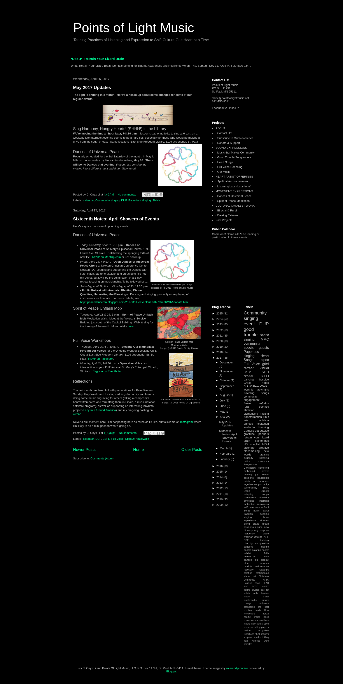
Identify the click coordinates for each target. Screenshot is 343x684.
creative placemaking (256, 449)
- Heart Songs (224, 162)
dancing (249, 379)
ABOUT (220, 128)
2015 (220, 471)
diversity (264, 497)
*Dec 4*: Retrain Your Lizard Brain (97, 59)
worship (249, 389)
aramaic (264, 454)
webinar (248, 536)
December (226, 362)
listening (264, 457)
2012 (220, 488)
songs (265, 393)
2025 (220, 313)
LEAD (266, 583)
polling (257, 627)
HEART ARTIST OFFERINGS (234, 176)
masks (247, 624)
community (252, 343)
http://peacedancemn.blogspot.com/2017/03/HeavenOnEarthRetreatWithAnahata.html (134, 302)
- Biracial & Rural (226, 210)
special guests (256, 347)
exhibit (247, 553)
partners (263, 434)
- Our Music (222, 171)
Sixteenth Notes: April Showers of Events (116, 218)
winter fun (250, 427)
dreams (264, 520)
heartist (247, 617)
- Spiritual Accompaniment (231, 181)
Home (138, 449)
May (223, 411)
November (226, 371)
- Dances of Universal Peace (233, 196)
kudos (247, 620)
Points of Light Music (133, 27)
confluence (263, 603)
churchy (248, 543)
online (247, 461)
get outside (262, 430)
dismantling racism (256, 413)
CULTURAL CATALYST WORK (235, 205)
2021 (220, 335)
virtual (264, 368)
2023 (220, 324)
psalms (247, 630)
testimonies (262, 572)
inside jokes (261, 617)
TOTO (255, 586)
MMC (265, 339)
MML (266, 487)
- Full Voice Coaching (228, 167)
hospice (264, 379)
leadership (263, 477)
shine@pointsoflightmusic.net (230, 98)
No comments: (126, 194)
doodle (265, 546)
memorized (250, 556)
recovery (249, 569)
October (225, 380)
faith (266, 553)
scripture (248, 637)
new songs (257, 624)
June (223, 406)
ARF (266, 536)
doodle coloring (252, 549)
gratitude (249, 434)
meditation (262, 423)
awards (255, 590)
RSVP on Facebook (100, 358)
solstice (248, 572)
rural (246, 406)
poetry (255, 530)
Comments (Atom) (102, 458)
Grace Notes (256, 382)
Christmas (264, 576)
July (223, 400)
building (264, 540)
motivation (249, 504)
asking (247, 590)
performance (261, 566)
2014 (220, 477)
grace (256, 523)
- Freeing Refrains (226, 215)
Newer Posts (84, 449)
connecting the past (256, 607)
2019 (220, 346)
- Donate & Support (227, 143)
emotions (249, 500)
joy (257, 474)
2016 (220, 466)
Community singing (107, 200)
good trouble (251, 332)
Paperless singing (139, 200)
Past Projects (223, 220)
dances (248, 423)
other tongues (256, 563)
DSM (247, 372)
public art (250, 481)
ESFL (106, 438)
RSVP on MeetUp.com (106, 257)
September (227, 386)
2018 (220, 352)
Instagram (187, 422)
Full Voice (117, 438)
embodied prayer (256, 470)
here (130, 326)
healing (248, 474)
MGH (265, 444)
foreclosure (249, 613)
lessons (254, 620)
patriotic (248, 566)
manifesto (264, 620)
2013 (220, 482)
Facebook (218, 108)
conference (250, 497)
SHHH (156, 200)
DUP (124, 200)
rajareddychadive (237, 668)
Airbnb (77, 414)
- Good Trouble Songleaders (233, 157)
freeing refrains (256, 403)
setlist (264, 335)
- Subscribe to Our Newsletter (234, 138)
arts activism (256, 420)
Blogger (171, 671)
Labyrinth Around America (99, 410)
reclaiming (263, 504)
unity (266, 484)
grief (265, 364)
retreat (249, 368)
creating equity (252, 610)
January (225, 459)
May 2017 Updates (92, 87)
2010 (220, 499)
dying (247, 523)
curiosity (248, 457)
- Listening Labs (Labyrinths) (233, 186)
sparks (257, 637)
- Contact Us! (223, 133)
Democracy (249, 580)
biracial (248, 376)
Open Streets (256, 490)
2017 (220, 357)
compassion (262, 543)
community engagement (251, 398)
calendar (88, 200)
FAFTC (265, 580)
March (224, 448)
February (226, 453)
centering (263, 467)
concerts (248, 546)
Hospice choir (252, 583)
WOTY (265, 586)
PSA (246, 586)
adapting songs (256, 494)
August (224, 395)
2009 (220, 504)
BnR (266, 417)
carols (255, 593)
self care (249, 507)
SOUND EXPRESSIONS (231, 147)
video (266, 533)
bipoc (265, 360)
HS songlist (252, 444)
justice (258, 526)
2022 (220, 330)
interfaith (264, 500)
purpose (264, 530)
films (266, 610)
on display (262, 559)
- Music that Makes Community (234, 152)
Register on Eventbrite (107, 371)
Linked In (233, 108)
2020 (220, 341)
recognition (263, 630)
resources (263, 461)
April (223, 417)
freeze (265, 613)
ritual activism (262, 634)
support (258, 484)
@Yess (258, 536)
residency (249, 533)
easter (265, 549)
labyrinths (263, 389)
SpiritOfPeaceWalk (137, 438)
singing (249, 339)
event (249, 323)
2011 (220, 494)
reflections (249, 634)
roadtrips (264, 569)
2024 (220, 319)
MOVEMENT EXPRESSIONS (234, 191)
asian (256, 510)
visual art (250, 576)
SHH (265, 372)
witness (256, 641)
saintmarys (262, 440)
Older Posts (191, 449)
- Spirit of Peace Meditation (232, 200)
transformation (253, 417)
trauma (258, 507)
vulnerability (250, 487)
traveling (249, 393)
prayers (265, 627)
